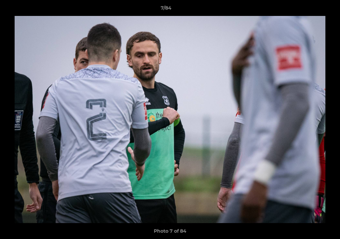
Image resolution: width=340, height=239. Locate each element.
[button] (312, 10)
